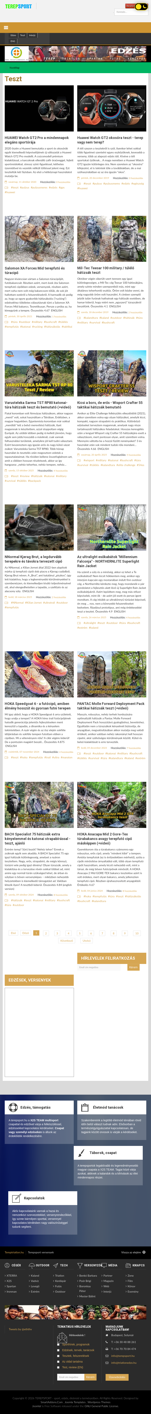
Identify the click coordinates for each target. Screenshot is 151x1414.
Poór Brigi (85, 1281)
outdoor (25, 321)
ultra (56, 757)
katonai (26, 326)
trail (48, 757)
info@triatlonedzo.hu (123, 1362)
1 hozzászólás (59, 316)
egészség (138, 183)
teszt (15, 187)
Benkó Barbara (88, 1275)
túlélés (64, 321)
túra (15, 321)
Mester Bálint (87, 1296)
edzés (54, 187)
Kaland (35, 1275)
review (26, 476)
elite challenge (126, 465)
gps (62, 187)
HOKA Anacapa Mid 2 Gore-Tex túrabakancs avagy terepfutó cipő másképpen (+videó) (104, 838)
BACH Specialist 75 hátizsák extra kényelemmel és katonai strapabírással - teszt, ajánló (37, 838)
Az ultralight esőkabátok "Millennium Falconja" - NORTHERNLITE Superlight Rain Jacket (108, 561)
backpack (35, 480)
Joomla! (36, 1406)
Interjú (32, 35)
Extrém (35, 1291)
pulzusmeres (39, 187)
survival (95, 322)
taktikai (67, 326)
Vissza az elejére (133, 1252)
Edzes (13, 35)
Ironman (12, 1291)
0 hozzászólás (63, 182)
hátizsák (130, 317)
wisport (89, 460)
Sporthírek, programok (75, 1344)
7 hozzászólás (134, 748)
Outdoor (60, 1291)
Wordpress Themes (99, 1402)
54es (141, 465)
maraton (67, 757)
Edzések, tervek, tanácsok (78, 1350)
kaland (105, 317)
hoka (25, 757)
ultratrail (50, 602)
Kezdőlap (14, 67)
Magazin (108, 1281)
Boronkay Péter (85, 1288)
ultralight (90, 623)
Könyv (131, 1286)
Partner (107, 1275)
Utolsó (86, 940)
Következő (66, 940)
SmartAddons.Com (52, 1402)
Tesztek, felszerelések (75, 1355)
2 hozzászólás (135, 312)
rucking (38, 326)
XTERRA (12, 1275)
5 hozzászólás (134, 454)
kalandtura (91, 317)
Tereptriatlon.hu (14, 1252)
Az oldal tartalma (72, 1361)
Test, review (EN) (72, 1367)
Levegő (35, 1286)
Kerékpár (60, 1281)
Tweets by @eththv (20, 1329)
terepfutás (12, 326)
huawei (10, 192)
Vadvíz (35, 1281)
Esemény (133, 1291)
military (37, 321)
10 (136, 933)
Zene (131, 1275)
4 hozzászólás (61, 470)
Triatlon (59, 1275)
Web (106, 1286)
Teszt (22, 35)
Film (130, 1281)
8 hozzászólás (61, 894)
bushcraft (51, 321)
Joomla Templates (75, 1402)
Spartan (11, 1286)
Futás (58, 1286)
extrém (83, 627)
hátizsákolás (53, 326)
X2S (9, 1281)
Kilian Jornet (34, 602)
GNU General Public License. (102, 1406)
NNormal (18, 602)
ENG (13, 41)
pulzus (25, 187)
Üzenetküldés (117, 1377)
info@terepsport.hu (123, 1355)
